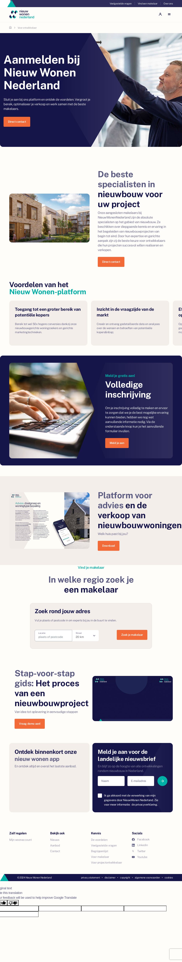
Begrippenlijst (99, 851)
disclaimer (110, 877)
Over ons (168, 3)
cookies (169, 877)
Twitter (139, 851)
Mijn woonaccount (20, 839)
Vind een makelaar (147, 3)
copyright (125, 877)
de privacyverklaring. (145, 804)
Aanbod (55, 845)
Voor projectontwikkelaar (106, 862)
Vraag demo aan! (29, 723)
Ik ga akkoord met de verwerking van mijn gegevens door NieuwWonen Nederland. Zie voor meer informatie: (131, 800)
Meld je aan (117, 443)
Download (108, 545)
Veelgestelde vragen (121, 3)
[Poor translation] (13, 903)
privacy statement (90, 877)
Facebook (140, 839)
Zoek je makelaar (132, 634)
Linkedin (140, 845)
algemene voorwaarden (147, 877)
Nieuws (54, 839)
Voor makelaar (100, 857)
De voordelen (99, 839)
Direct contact (17, 121)
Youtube (139, 857)
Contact (55, 851)
